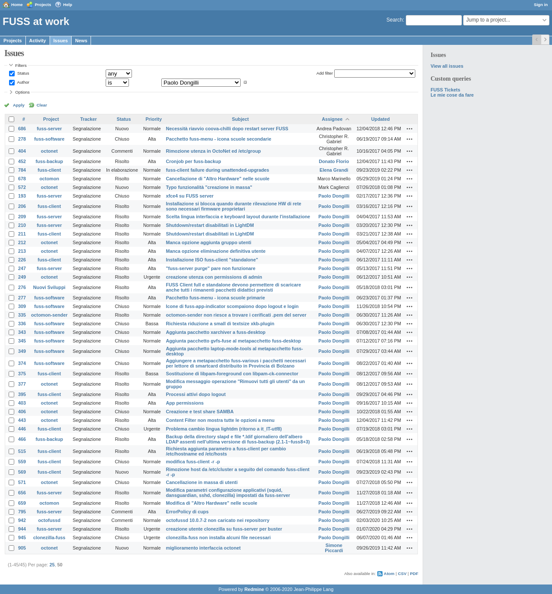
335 (22, 314)
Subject (240, 119)
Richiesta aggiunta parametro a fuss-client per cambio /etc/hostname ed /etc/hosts (226, 451)
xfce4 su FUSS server (189, 195)
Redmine (254, 589)
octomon (50, 178)
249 (22, 277)
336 (22, 323)
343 (22, 332)
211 (22, 233)
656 (22, 492)
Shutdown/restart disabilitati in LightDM (210, 225)
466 (22, 439)
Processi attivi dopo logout (196, 394)
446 (22, 428)
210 (22, 225)
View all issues (446, 66)
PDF (414, 573)
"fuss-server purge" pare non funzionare (211, 268)
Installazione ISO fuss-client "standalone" (212, 259)
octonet (49, 151)
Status (22, 73)
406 (22, 411)
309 (22, 306)
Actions (409, 128)
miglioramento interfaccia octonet (203, 547)
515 (22, 451)
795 (22, 511)
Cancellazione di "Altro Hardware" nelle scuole (218, 178)
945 (22, 537)
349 (22, 351)
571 (22, 482)
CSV (402, 573)
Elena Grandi (334, 170)
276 (22, 287)
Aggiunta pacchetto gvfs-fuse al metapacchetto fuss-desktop (233, 340)
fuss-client (49, 170)
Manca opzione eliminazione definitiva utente (216, 251)
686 (22, 128)
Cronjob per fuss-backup (193, 161)
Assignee (332, 119)
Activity (37, 40)
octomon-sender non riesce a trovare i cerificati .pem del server (236, 314)
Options (22, 92)
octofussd (49, 520)
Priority (153, 119)
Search (394, 20)
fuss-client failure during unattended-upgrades (217, 170)
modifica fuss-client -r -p (193, 461)
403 (22, 402)
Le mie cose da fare (452, 94)
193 (22, 195)
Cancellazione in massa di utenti (202, 482)
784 (22, 170)
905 (22, 547)
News (81, 40)
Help (67, 4)
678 (22, 178)
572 (22, 187)
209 (22, 216)
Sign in (541, 4)
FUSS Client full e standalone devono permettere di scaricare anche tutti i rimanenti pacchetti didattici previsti (233, 287)
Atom (389, 573)
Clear (42, 105)
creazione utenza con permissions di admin (214, 277)
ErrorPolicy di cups (187, 511)
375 (22, 373)
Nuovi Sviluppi (49, 287)
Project (51, 119)
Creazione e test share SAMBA (200, 411)
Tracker (88, 119)
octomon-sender (49, 314)
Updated (380, 119)
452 (22, 161)
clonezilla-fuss (49, 537)
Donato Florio (334, 161)
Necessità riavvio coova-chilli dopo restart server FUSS (227, 128)
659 (22, 503)
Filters (20, 65)
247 (22, 268)
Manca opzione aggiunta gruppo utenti (208, 242)
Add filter (325, 73)
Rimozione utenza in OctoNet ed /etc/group (213, 151)
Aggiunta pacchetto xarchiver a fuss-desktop (216, 332)
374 (22, 363)
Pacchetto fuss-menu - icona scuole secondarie (218, 138)
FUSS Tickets (445, 89)
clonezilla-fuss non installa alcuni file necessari (218, 537)
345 (22, 340)
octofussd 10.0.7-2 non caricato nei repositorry (218, 520)
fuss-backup (49, 161)
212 (22, 242)
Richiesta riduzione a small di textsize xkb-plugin (220, 323)
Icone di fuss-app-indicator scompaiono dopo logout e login (232, 306)
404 (22, 151)
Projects (43, 4)
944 (22, 528)
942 (22, 520)
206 (22, 206)
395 (22, 394)
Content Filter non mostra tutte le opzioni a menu (220, 420)
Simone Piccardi (334, 548)
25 (52, 564)
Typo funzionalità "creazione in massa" (209, 187)
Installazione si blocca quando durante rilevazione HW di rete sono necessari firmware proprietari (233, 206)
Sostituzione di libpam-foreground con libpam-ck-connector (232, 373)
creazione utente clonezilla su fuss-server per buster (224, 528)
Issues (60, 40)
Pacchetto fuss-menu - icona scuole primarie (215, 297)
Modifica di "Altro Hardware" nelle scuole (211, 503)
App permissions (185, 402)
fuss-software (49, 138)
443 (22, 420)
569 (22, 472)
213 (22, 251)
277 (22, 297)
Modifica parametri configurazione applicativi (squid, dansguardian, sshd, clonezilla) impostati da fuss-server (228, 492)
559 (22, 461)
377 (22, 384)
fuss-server (49, 128)
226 (22, 259)
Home (17, 4)
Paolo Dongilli (333, 195)
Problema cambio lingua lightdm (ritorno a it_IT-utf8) (224, 428)
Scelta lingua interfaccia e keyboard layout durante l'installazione (238, 216)
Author (22, 82)
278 (22, 138)
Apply (19, 105)
